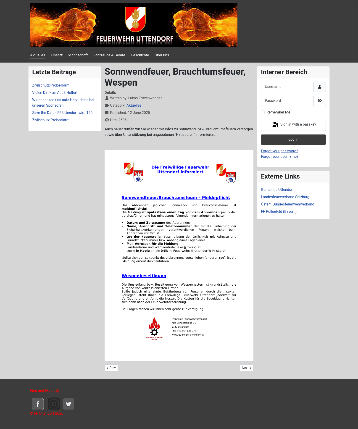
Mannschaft (78, 55)
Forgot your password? (279, 151)
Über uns (162, 55)
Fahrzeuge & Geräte (109, 55)
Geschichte (140, 55)
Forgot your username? (279, 156)
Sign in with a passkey (294, 124)
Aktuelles (37, 55)
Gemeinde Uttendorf (277, 189)
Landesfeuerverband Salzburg (285, 197)
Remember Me (278, 112)
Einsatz (57, 55)
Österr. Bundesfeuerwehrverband (287, 204)
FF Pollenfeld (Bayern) (279, 211)
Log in (293, 139)
